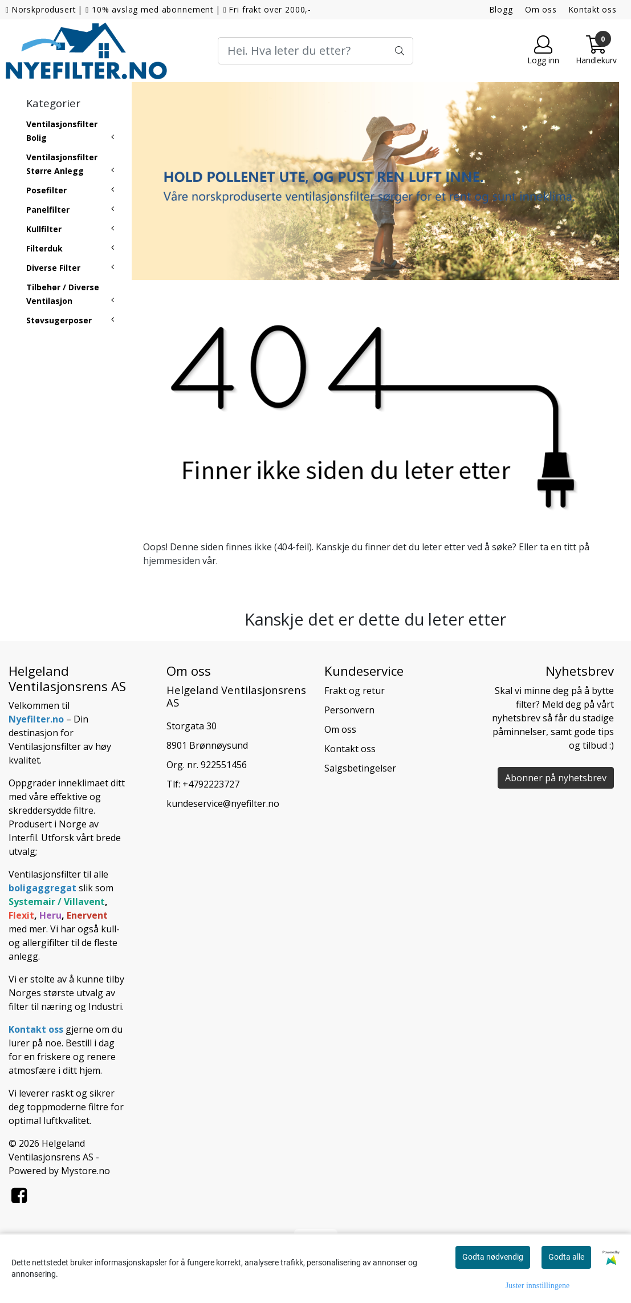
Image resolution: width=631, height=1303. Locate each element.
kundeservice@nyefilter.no (222, 803)
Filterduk (44, 248)
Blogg (501, 9)
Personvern (349, 710)
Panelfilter (48, 209)
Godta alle (566, 1256)
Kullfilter (44, 229)
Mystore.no (85, 1170)
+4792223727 (210, 784)
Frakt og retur (354, 690)
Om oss (541, 9)
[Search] (315, 50)
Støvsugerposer (59, 320)
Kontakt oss (593, 9)
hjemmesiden (171, 560)
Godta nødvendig (492, 1256)
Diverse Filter (53, 267)
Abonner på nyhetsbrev (555, 778)
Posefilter (46, 190)
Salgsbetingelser (360, 768)
